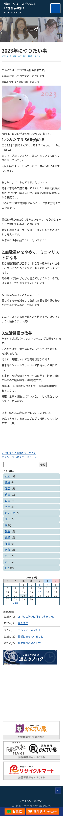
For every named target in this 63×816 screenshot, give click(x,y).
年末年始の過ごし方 (29, 643)
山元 (7, 476)
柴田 (7, 494)
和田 (7, 543)
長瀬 (30, 56)
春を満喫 (23, 623)
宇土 (7, 507)
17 (39, 592)
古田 (7, 562)
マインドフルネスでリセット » (19, 457)
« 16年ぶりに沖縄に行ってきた (19, 453)
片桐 (7, 482)
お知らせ (10, 513)
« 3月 (15, 603)
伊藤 (7, 549)
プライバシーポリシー (31, 801)
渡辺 (7, 488)
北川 (7, 519)
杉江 (7, 556)
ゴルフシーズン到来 (29, 630)
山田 (7, 500)
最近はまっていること (30, 636)
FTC (7, 568)
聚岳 (7, 531)
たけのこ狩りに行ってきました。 (37, 616)
